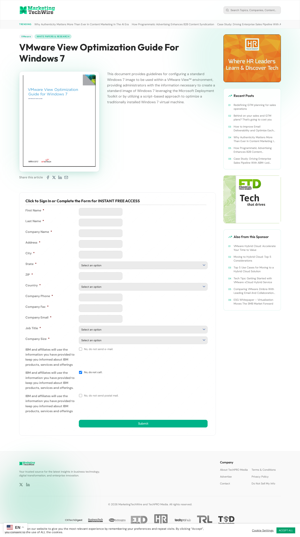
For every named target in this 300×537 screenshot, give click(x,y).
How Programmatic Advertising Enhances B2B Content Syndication (173, 24)
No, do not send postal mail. (101, 395)
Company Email (38, 317)
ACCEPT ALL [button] (286, 530)
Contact (225, 483)
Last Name (34, 221)
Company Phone (39, 296)
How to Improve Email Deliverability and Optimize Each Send (254, 128)
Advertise (226, 476)
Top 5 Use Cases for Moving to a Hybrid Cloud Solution (254, 269)
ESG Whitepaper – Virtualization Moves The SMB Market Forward (253, 301)
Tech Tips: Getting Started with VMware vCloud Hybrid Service (253, 280)
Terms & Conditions (264, 469)
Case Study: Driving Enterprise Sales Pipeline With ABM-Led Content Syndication (252, 160)
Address (32, 242)
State (31, 264)
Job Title (33, 328)
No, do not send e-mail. (98, 349)
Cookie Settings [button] (263, 530)
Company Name (38, 232)
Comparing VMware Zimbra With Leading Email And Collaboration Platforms (254, 291)
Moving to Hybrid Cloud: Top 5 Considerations (252, 258)
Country (33, 285)
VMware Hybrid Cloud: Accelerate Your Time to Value (255, 248)
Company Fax (37, 307)
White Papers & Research (53, 36)
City (30, 253)
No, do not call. (93, 372)
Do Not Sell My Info (263, 483)
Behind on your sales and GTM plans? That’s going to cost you (253, 117)
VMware (26, 36)
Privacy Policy (260, 476)
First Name (34, 210)
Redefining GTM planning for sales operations (255, 106)
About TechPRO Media (234, 469)
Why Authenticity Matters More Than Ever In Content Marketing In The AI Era (81, 24)
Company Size (37, 339)
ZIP (29, 275)
